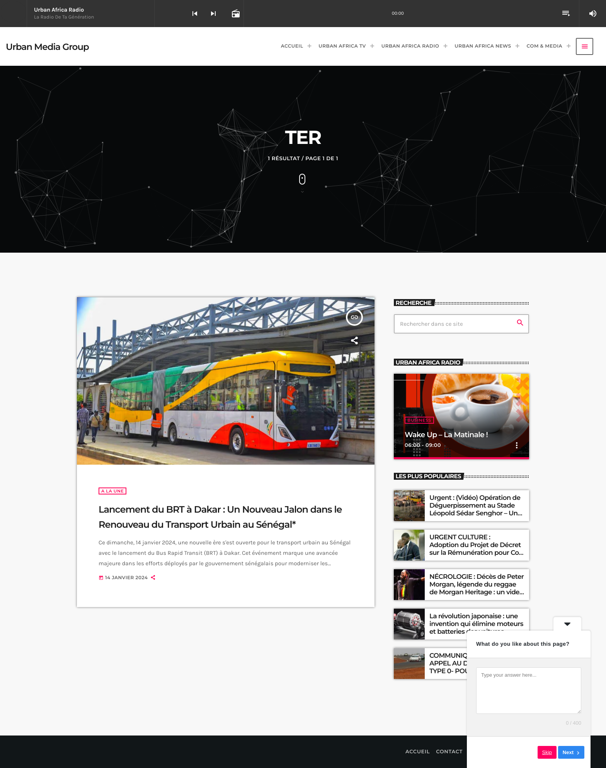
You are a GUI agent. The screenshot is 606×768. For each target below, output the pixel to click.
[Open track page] (234, 13)
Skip (547, 752)
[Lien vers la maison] (47, 46)
